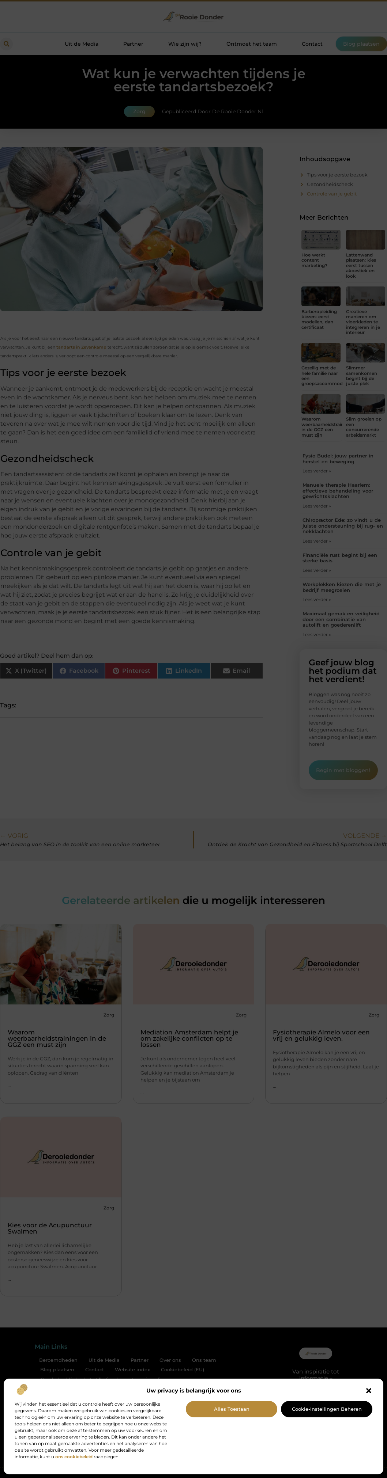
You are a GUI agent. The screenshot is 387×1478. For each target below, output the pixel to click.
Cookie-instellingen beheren (327, 1409)
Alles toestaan (231, 1409)
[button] (368, 1390)
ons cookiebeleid (74, 1456)
